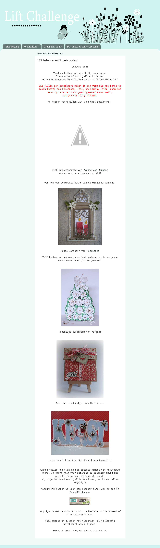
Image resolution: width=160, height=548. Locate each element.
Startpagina (12, 46)
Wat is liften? (31, 46)
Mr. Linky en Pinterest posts (82, 46)
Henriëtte (93, 251)
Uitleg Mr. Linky (53, 46)
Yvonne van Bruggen (95, 170)
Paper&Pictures (79, 492)
